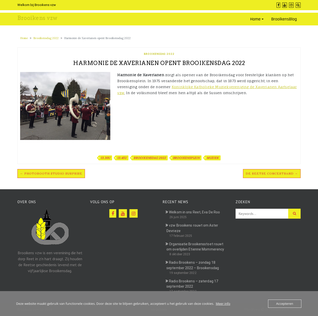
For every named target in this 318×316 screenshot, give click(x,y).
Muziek (213, 158)
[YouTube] (284, 5)
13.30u (105, 158)
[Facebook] (278, 5)
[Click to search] (294, 214)
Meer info (223, 303)
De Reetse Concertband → (272, 173)
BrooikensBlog (284, 19)
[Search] (298, 5)
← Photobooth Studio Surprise (51, 173)
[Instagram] (291, 5)
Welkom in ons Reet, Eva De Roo (194, 212)
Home (255, 19)
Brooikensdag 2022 (46, 38)
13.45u (122, 158)
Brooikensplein (186, 158)
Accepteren (284, 303)
